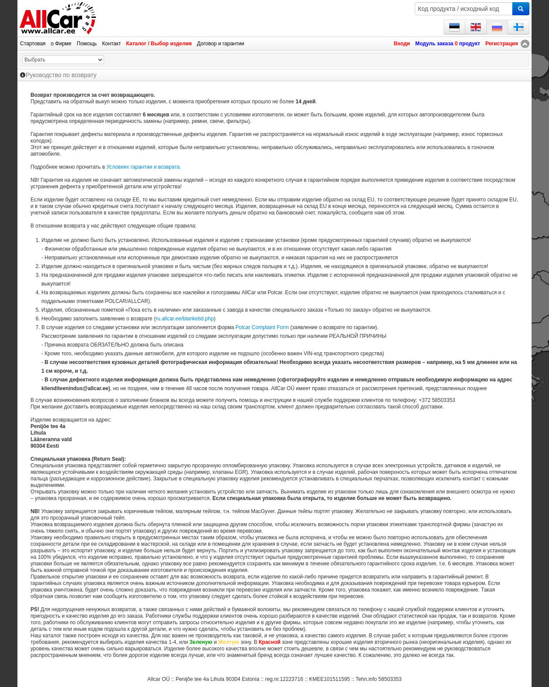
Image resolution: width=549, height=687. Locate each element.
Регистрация (501, 44)
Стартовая (33, 44)
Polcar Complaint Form (262, 327)
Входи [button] (402, 44)
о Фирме (61, 44)
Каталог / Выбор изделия (159, 44)
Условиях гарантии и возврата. (143, 167)
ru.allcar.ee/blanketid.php (185, 319)
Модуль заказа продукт (447, 44)
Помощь (87, 44)
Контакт (111, 44)
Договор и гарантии (220, 44)
